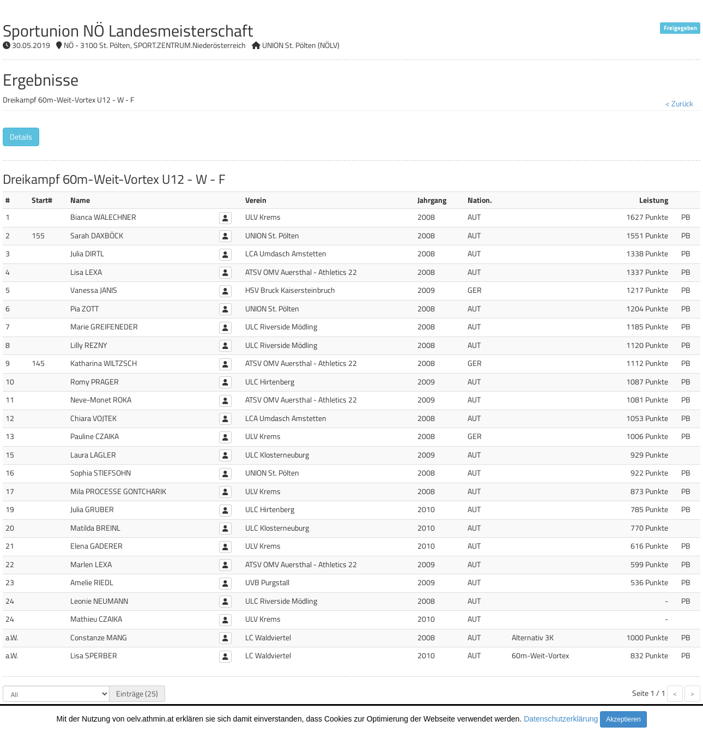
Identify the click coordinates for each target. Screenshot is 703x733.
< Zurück (679, 103)
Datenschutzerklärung (561, 718)
